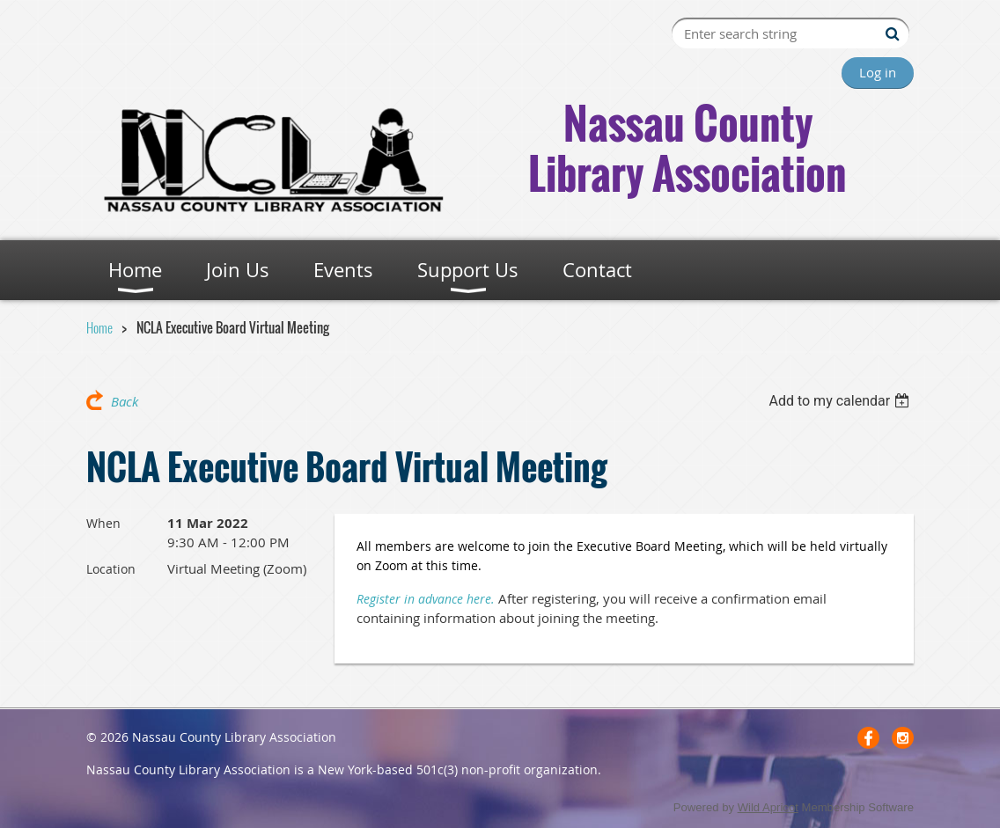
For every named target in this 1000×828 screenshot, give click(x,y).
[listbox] (841, 401)
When (103, 523)
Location (111, 569)
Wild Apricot (768, 807)
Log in (877, 72)
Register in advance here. (426, 598)
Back (124, 401)
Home (99, 327)
